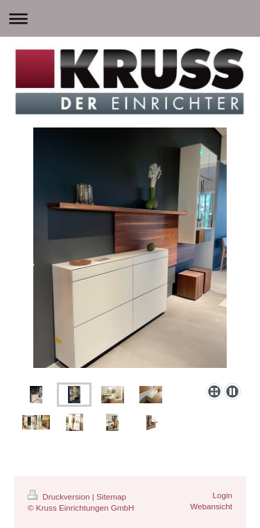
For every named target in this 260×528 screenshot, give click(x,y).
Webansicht (211, 506)
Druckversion (60, 496)
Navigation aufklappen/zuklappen (130, 18)
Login (222, 495)
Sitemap (111, 496)
